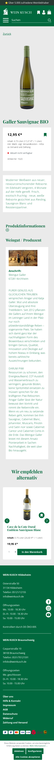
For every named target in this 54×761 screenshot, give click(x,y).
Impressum (9, 705)
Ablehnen (19, 751)
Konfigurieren (35, 751)
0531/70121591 (20, 657)
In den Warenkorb (32, 552)
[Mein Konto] (42, 12)
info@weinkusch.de (13, 596)
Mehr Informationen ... (39, 746)
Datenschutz (10, 713)
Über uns (8, 696)
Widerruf (8, 718)
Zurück (7, 34)
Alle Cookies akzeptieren (28, 757)
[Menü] (6, 20)
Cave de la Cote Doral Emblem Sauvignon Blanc (24, 528)
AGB (5, 709)
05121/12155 (19, 592)
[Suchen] (29, 20)
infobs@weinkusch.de (14, 661)
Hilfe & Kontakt (12, 700)
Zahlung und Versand (15, 722)
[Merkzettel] (37, 12)
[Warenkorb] (47, 12)
